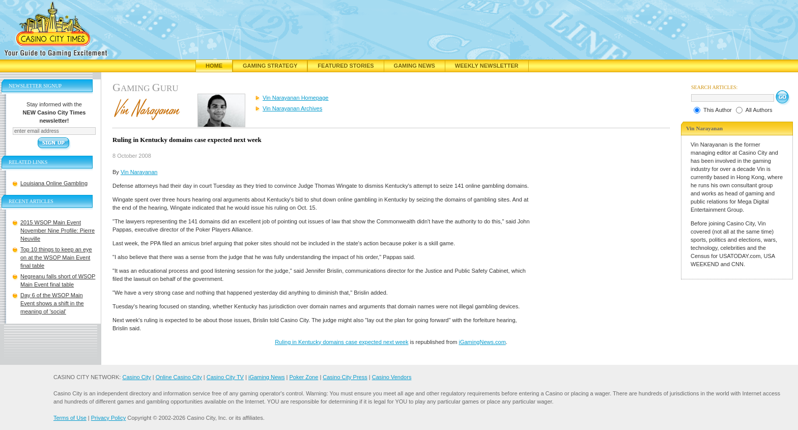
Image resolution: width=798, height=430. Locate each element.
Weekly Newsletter (487, 66)
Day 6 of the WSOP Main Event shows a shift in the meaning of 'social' (52, 303)
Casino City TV (225, 377)
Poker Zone (303, 377)
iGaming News (266, 377)
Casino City (136, 377)
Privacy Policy (108, 418)
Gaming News (414, 66)
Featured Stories (346, 66)
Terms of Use (70, 418)
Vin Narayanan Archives (292, 108)
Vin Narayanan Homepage (295, 98)
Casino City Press (345, 377)
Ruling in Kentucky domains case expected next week (341, 342)
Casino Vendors (392, 377)
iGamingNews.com (482, 342)
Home (214, 66)
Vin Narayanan (139, 172)
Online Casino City (179, 377)
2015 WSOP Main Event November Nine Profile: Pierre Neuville (57, 230)
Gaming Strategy (270, 66)
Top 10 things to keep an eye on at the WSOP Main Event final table (56, 257)
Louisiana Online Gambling (54, 183)
